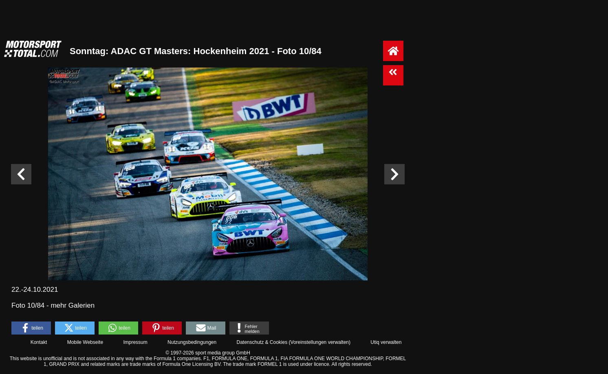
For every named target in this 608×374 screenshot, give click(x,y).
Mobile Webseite (85, 342)
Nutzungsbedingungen (191, 342)
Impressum (135, 342)
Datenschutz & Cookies (261, 342)
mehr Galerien (73, 305)
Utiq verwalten (385, 342)
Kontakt (39, 342)
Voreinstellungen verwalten (320, 342)
